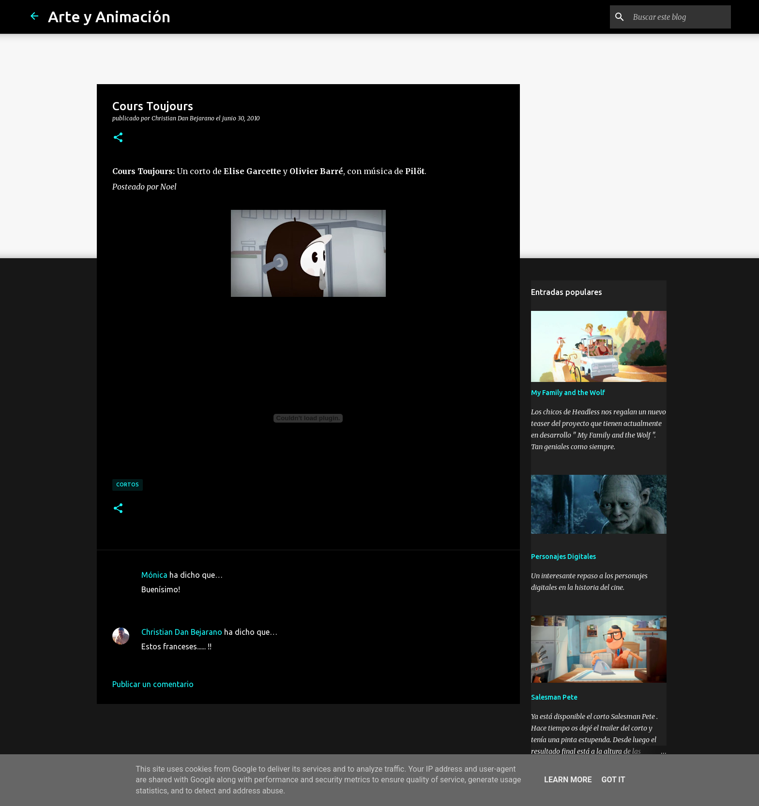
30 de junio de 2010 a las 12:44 (195, 604)
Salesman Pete (554, 697)
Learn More (568, 779)
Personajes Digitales (563, 556)
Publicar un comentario (153, 684)
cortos (127, 484)
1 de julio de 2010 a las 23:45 (192, 661)
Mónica (154, 575)
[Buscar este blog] (680, 17)
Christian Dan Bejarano (181, 632)
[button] (118, 138)
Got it (613, 779)
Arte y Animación (109, 16)
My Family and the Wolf (568, 392)
